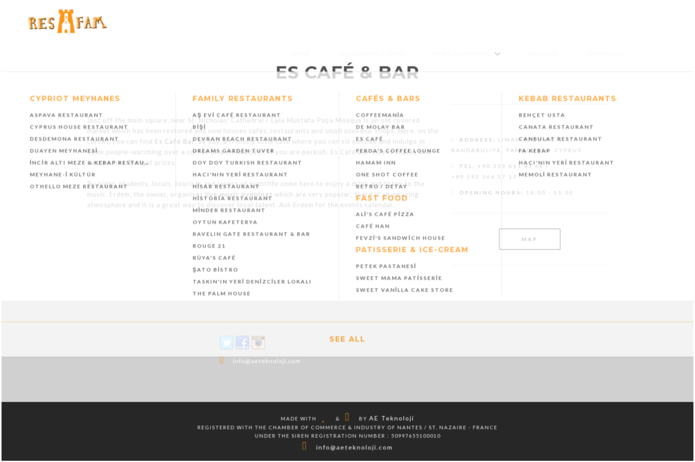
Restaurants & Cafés (371, 54)
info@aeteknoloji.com (267, 360)
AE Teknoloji (391, 417)
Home (302, 54)
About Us (542, 54)
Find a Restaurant (461, 54)
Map (529, 239)
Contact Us (603, 54)
